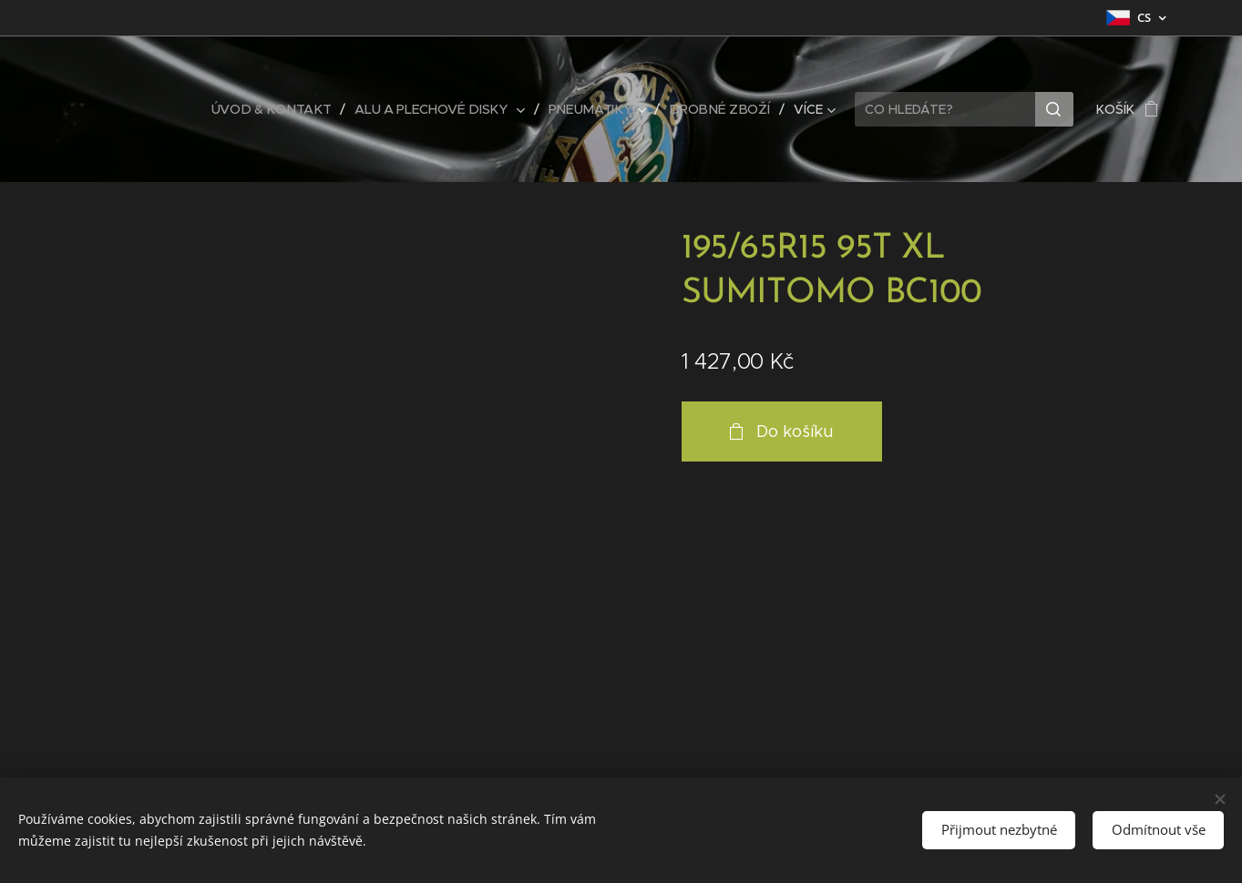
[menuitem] (282, 109)
